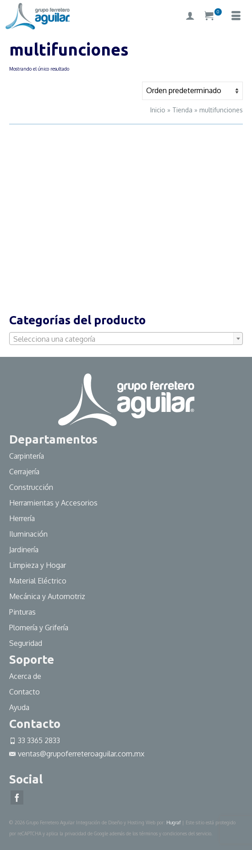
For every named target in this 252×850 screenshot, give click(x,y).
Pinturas (22, 612)
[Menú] (236, 16)
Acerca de (25, 676)
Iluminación (28, 534)
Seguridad (25, 643)
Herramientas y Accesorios (53, 502)
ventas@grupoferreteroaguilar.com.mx (76, 753)
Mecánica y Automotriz (48, 596)
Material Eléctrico (38, 580)
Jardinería (23, 549)
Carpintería (26, 456)
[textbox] (126, 339)
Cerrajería (24, 471)
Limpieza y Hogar (37, 565)
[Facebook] (17, 797)
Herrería (22, 518)
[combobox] (126, 338)
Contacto (24, 691)
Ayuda (19, 707)
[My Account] (190, 16)
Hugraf (173, 822)
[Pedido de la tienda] (192, 91)
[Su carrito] (213, 16)
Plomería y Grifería (38, 627)
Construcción (31, 487)
